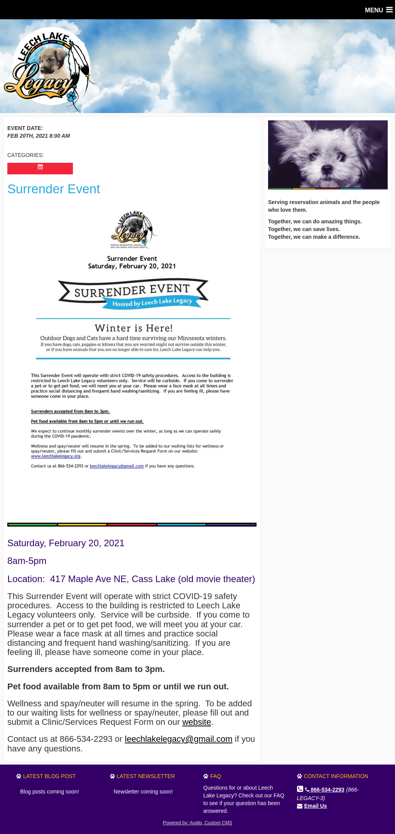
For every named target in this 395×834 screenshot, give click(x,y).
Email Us (315, 806)
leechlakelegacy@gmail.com (179, 739)
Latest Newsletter (146, 776)
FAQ (215, 776)
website (196, 722)
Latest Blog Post (49, 776)
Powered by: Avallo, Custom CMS (197, 823)
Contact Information (336, 776)
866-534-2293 (324, 790)
